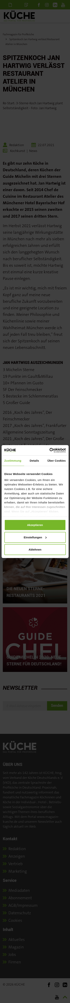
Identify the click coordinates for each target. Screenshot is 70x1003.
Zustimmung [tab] (12, 460)
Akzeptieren (35, 525)
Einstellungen (35, 537)
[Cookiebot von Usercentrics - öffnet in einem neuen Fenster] (50, 450)
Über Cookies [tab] (56, 460)
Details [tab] (34, 460)
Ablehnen (35, 549)
